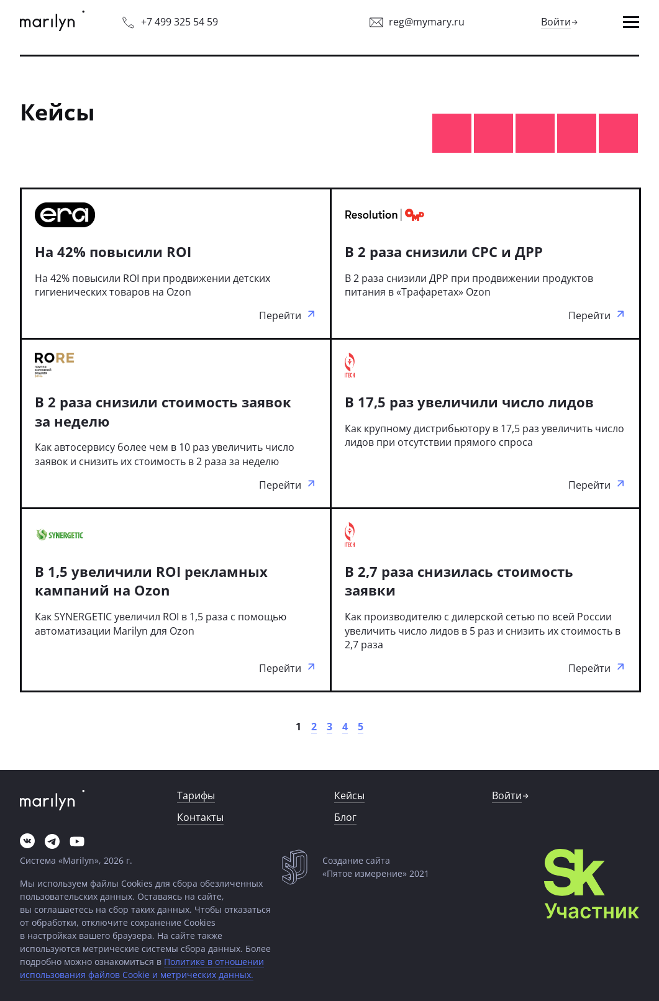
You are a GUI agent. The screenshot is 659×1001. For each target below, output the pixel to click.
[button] (631, 22)
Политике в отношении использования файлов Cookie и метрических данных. (142, 968)
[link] (52, 22)
